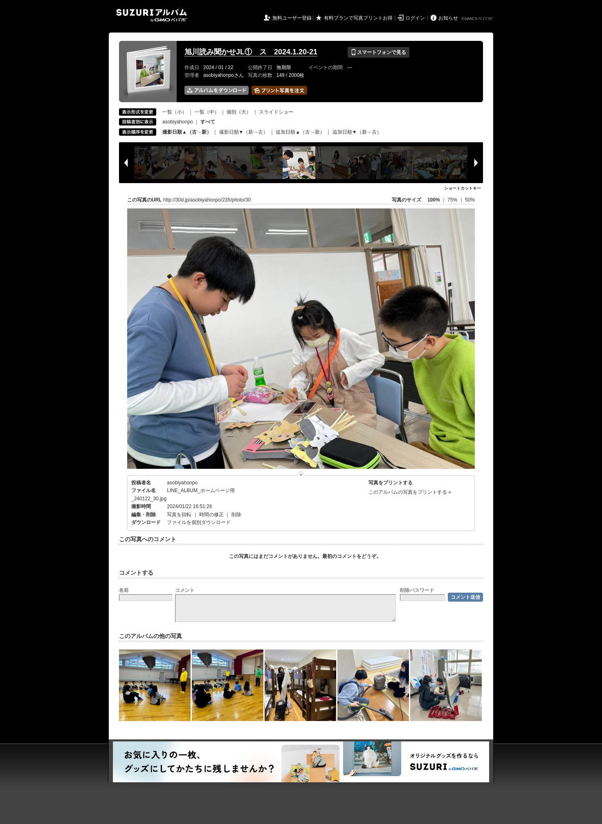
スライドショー (276, 112)
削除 (236, 514)
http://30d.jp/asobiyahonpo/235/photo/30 (207, 200)
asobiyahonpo (177, 122)
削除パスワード (417, 590)
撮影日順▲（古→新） (186, 132)
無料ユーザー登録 (292, 18)
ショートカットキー (462, 188)
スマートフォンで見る (378, 52)
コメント (185, 590)
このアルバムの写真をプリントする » (409, 492)
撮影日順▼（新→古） (243, 132)
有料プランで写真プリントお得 (358, 18)
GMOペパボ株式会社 (478, 19)
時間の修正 (211, 514)
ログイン (415, 18)
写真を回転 (179, 514)
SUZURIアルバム (151, 15)
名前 (124, 590)
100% (433, 200)
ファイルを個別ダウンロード (199, 522)
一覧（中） (207, 112)
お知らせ (448, 18)
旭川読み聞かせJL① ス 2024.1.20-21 (250, 52)
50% (470, 200)
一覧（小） (174, 112)
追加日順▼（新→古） (357, 132)
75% (452, 200)
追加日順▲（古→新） (300, 132)
